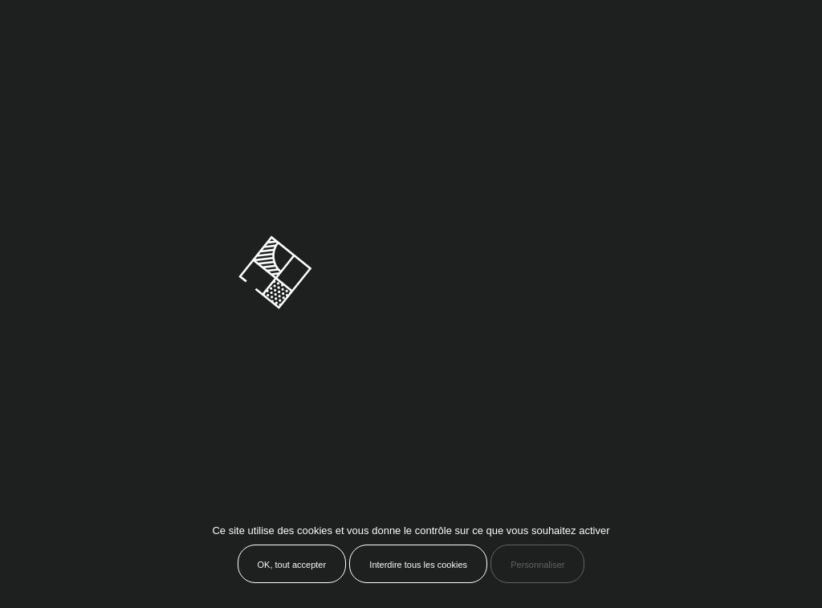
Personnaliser (537, 564)
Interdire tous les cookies (418, 564)
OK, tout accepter (292, 564)
